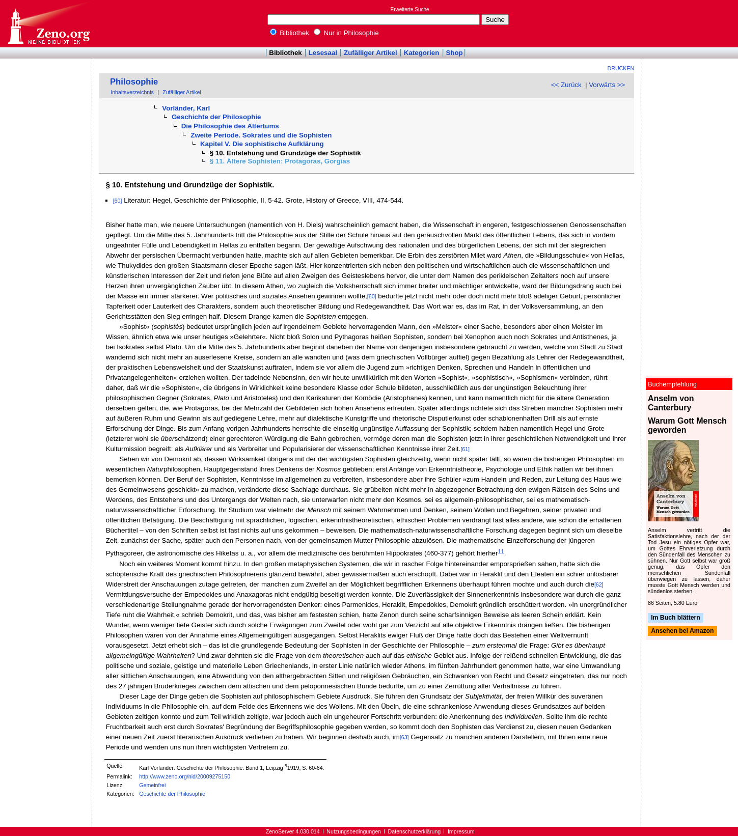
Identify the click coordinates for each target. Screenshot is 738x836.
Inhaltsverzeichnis (132, 92)
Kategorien (422, 53)
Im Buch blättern (675, 617)
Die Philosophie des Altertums (230, 126)
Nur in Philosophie (346, 33)
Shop (454, 53)
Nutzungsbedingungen (353, 831)
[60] (117, 201)
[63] (404, 737)
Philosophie (134, 82)
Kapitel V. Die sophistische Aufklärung (262, 144)
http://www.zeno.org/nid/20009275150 (184, 776)
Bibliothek (290, 33)
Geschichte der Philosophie (216, 117)
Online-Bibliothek (48, 23)
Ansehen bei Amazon (682, 631)
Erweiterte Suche (410, 9)
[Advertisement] (691, 23)
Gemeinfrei (152, 785)
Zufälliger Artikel (370, 53)
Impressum (461, 831)
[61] (465, 449)
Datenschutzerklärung (414, 831)
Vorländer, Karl (186, 108)
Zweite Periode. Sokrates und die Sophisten (261, 135)
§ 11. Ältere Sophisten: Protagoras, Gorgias (280, 161)
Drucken (621, 68)
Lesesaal (323, 53)
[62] (599, 584)
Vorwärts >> (607, 85)
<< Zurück (566, 85)
